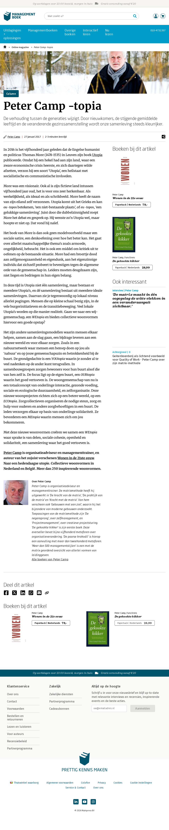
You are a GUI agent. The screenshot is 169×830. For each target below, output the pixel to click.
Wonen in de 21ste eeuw (75, 458)
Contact (12, 701)
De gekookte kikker (126, 261)
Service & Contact (75, 787)
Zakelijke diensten (61, 694)
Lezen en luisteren (19, 726)
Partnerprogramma (19, 748)
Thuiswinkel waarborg (24, 782)
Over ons (13, 694)
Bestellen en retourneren (15, 717)
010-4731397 (157, 30)
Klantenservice (18, 686)
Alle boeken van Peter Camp (50, 559)
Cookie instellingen (141, 782)
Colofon (85, 782)
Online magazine (20, 47)
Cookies (118, 782)
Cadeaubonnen (59, 708)
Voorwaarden (15, 708)
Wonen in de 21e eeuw (127, 198)
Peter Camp (14, 136)
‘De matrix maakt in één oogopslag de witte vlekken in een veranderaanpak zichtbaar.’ (138, 300)
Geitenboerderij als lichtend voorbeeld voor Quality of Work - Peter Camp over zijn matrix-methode (138, 359)
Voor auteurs (15, 734)
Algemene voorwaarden (59, 782)
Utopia (97, 155)
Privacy (102, 782)
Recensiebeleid (17, 741)
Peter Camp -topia (43, 47)
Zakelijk (55, 686)
